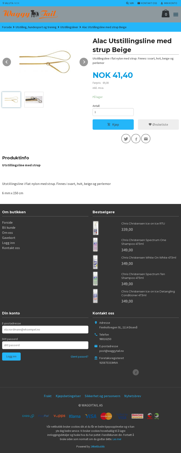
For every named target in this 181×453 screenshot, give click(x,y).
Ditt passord (10, 339)
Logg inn (8, 243)
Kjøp (113, 124)
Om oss (7, 232)
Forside (7, 27)
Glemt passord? (79, 356)
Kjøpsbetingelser (68, 396)
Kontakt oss (11, 248)
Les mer (117, 439)
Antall (96, 106)
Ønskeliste (158, 124)
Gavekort (8, 237)
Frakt (48, 396)
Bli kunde (8, 227)
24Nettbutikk (97, 446)
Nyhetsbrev (132, 396)
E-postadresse (11, 323)
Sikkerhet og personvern (102, 396)
